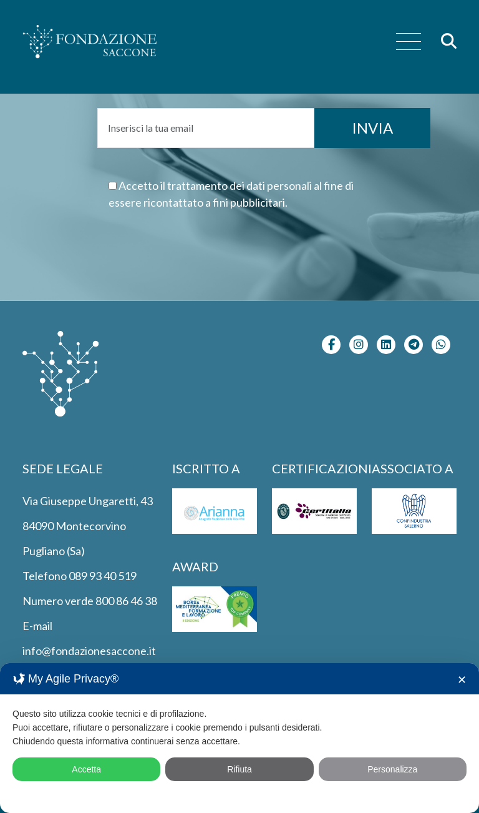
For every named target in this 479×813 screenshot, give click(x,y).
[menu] (408, 42)
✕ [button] (462, 680)
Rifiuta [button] (239, 769)
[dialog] (239, 738)
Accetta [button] (86, 769)
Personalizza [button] (392, 769)
